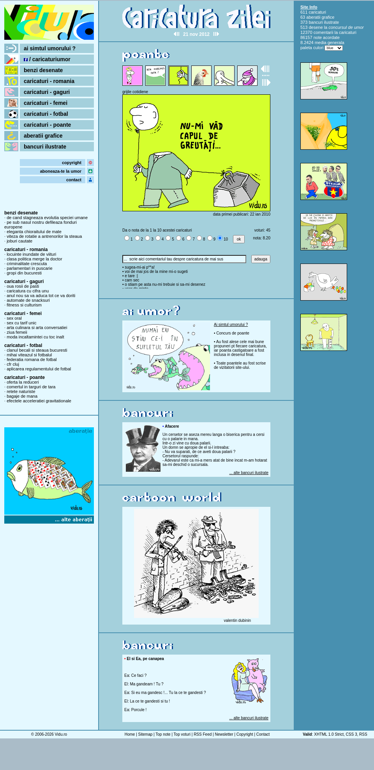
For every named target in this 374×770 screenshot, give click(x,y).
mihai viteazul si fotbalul (29, 354)
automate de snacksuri (28, 300)
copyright (71, 162)
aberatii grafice (43, 136)
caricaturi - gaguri (47, 92)
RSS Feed (203, 734)
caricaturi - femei (45, 103)
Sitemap (145, 734)
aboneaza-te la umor (60, 171)
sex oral (14, 318)
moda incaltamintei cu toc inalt (35, 337)
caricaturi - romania (49, 81)
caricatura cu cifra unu (28, 291)
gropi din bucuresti (24, 273)
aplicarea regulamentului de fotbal (39, 368)
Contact (263, 734)
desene (316, 27)
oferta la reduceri (23, 382)
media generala (329, 42)
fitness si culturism (24, 305)
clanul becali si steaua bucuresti (37, 350)
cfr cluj (13, 364)
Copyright (244, 734)
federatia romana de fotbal (31, 359)
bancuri (316, 22)
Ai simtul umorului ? (231, 324)
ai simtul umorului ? (50, 48)
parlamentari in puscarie (29, 268)
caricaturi (317, 12)
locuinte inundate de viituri (31, 254)
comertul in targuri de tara (31, 386)
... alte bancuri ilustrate (248, 473)
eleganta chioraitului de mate (34, 231)
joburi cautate (19, 241)
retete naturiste (21, 391)
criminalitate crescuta (27, 263)
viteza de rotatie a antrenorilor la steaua (44, 236)
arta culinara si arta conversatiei (37, 327)
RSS (363, 734)
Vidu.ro (61, 734)
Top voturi (182, 734)
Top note (162, 734)
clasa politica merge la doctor (34, 259)
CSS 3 (351, 734)
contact (73, 179)
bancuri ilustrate (45, 146)
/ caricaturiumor (47, 59)
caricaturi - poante (47, 125)
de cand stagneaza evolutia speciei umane (47, 217)
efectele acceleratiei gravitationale (39, 400)
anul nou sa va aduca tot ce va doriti (41, 295)
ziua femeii (17, 332)
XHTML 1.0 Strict (329, 734)
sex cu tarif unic (21, 322)
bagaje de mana (22, 396)
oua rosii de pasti (23, 286)
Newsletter (224, 734)
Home (130, 734)
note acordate (327, 37)
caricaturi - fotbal (46, 114)
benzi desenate (43, 70)
